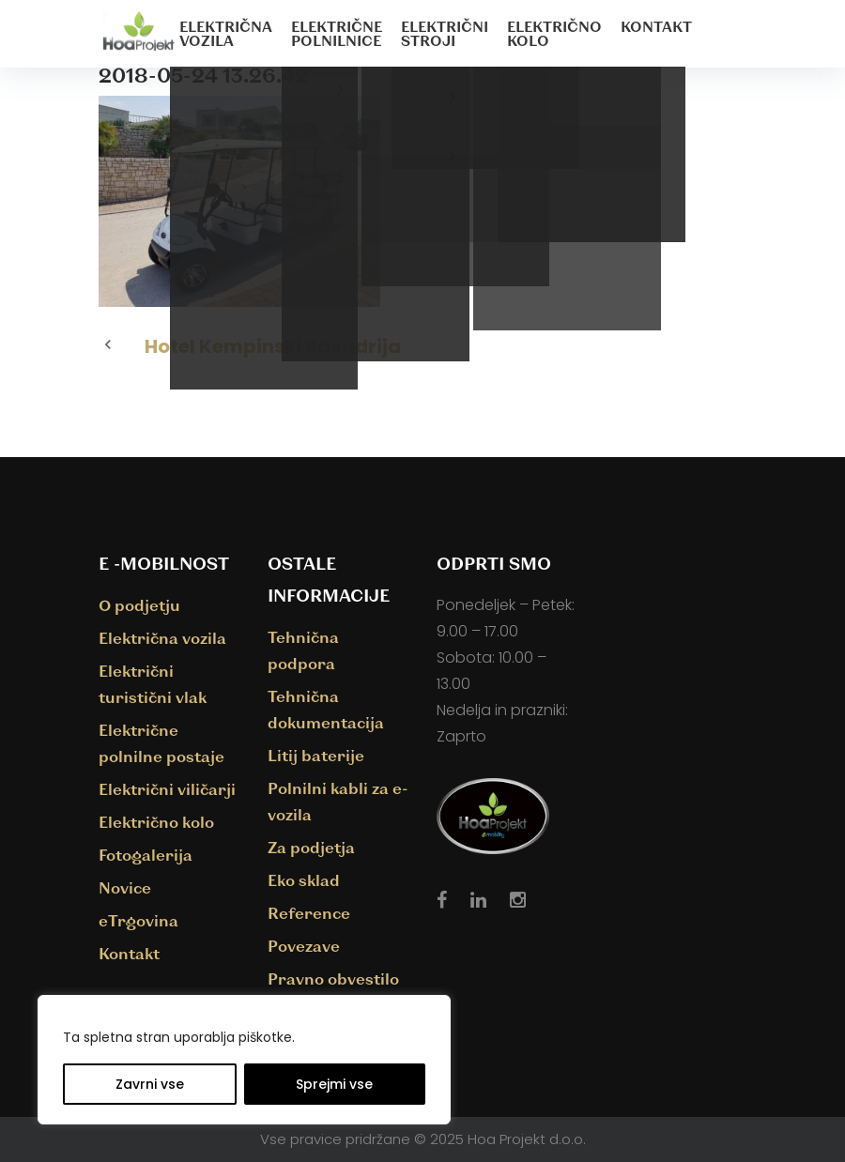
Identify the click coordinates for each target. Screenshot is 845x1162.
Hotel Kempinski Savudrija (273, 346)
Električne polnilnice (336, 33)
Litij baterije (316, 755)
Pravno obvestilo (333, 978)
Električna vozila (225, 33)
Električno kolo (554, 33)
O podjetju (139, 605)
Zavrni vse (149, 1084)
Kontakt (656, 26)
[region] (244, 1059)
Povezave (304, 946)
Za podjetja (311, 847)
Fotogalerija (145, 855)
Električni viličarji (167, 789)
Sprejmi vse (334, 1084)
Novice (125, 887)
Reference (309, 913)
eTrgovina (138, 920)
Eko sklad (304, 880)
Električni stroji (444, 33)
